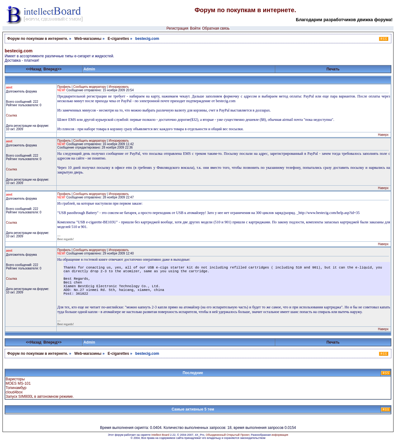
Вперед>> (53, 69)
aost (9, 87)
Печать (333, 69)
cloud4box (14, 392)
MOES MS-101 (18, 383)
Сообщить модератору (89, 86)
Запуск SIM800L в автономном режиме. (40, 396)
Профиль (64, 86)
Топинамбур (16, 388)
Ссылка (11, 115)
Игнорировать (119, 86)
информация (279, 434)
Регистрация (177, 28)
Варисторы (15, 379)
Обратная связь (215, 28)
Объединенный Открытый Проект (227, 434)
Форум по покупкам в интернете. (245, 10)
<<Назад (33, 69)
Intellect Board (160, 434)
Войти (195, 28)
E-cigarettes (118, 38)
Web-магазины (87, 38)
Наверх (383, 134)
